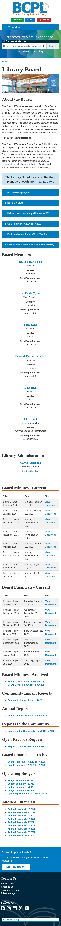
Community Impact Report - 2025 (25, 700)
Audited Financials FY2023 (22, 816)
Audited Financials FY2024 (22, 812)
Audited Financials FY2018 (22, 832)
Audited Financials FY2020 (22, 825)
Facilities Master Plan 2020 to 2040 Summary (29, 245)
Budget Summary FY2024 (21, 780)
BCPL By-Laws (14, 203)
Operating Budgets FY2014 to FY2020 (27, 794)
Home (5, 61)
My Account (44, 20)
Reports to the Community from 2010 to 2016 (31, 731)
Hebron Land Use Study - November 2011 (28, 213)
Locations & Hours (10, 890)
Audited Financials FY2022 (22, 819)
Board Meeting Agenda (18, 192)
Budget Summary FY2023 (21, 784)
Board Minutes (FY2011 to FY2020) (26, 681)
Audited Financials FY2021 (22, 822)
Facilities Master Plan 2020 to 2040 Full (26, 234)
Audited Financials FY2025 (22, 809)
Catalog (10, 41)
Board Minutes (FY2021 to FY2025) (26, 685)
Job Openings (8, 893)
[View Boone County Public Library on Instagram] (9, 909)
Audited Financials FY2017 (22, 835)
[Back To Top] (30, 920)
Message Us (7, 887)
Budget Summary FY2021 (21, 790)
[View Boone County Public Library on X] (20, 909)
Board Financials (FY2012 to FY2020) (27, 762)
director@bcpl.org (30, 471)
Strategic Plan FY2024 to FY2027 (23, 224)
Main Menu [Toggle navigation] (13, 27)
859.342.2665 (7, 883)
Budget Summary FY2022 (21, 787)
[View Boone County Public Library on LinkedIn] (15, 909)
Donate (30, 20)
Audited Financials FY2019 (22, 829)
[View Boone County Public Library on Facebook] (3, 909)
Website (22, 41)
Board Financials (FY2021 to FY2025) (27, 765)
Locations (17, 20)
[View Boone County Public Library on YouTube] (27, 909)
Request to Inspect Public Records (26, 746)
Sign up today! (15, 866)
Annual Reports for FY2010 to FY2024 (27, 715)
